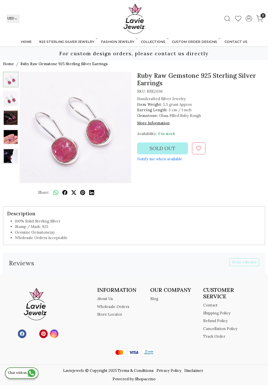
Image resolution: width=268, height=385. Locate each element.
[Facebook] (23, 333)
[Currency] (13, 19)
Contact (210, 305)
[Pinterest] (44, 333)
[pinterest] (82, 192)
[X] (33, 333)
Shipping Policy (216, 313)
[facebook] (64, 192)
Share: (43, 192)
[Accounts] (249, 18)
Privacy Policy (168, 370)
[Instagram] (55, 333)
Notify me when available (159, 159)
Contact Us (236, 42)
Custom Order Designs (196, 42)
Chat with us (22, 373)
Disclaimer (193, 370)
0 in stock (166, 133)
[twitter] (73, 192)
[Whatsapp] (55, 192)
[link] (227, 18)
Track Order (214, 336)
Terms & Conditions (135, 370)
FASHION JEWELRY (119, 42)
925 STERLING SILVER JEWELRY (68, 42)
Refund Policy (215, 320)
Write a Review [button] (244, 262)
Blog (154, 298)
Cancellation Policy (220, 328)
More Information (153, 123)
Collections (154, 42)
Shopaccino (145, 379)
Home (26, 42)
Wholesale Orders (113, 306)
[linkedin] (91, 192)
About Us (105, 298)
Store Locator (109, 314)
